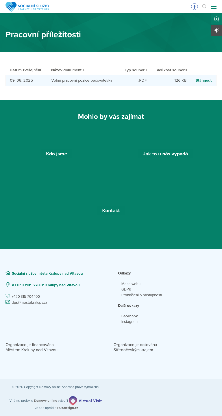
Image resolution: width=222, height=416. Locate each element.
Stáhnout (204, 80)
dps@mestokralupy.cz (29, 302)
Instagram (129, 321)
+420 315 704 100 (26, 296)
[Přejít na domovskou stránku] (27, 7)
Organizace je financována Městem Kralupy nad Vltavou (31, 347)
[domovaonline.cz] (45, 400)
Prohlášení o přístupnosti (141, 295)
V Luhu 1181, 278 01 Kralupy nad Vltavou (46, 285)
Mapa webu (131, 284)
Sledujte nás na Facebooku (194, 6)
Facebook (129, 316)
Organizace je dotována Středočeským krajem (135, 347)
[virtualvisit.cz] (85, 400)
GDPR (126, 289)
